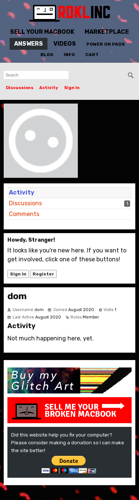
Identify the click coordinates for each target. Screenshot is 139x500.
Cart (92, 54)
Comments (24, 214)
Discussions (19, 87)
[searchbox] (36, 75)
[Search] (131, 75)
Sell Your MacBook (42, 31)
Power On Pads (105, 44)
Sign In (72, 87)
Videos (64, 43)
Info (69, 54)
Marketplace (107, 31)
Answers (28, 43)
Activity (48, 87)
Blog (46, 54)
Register (43, 274)
